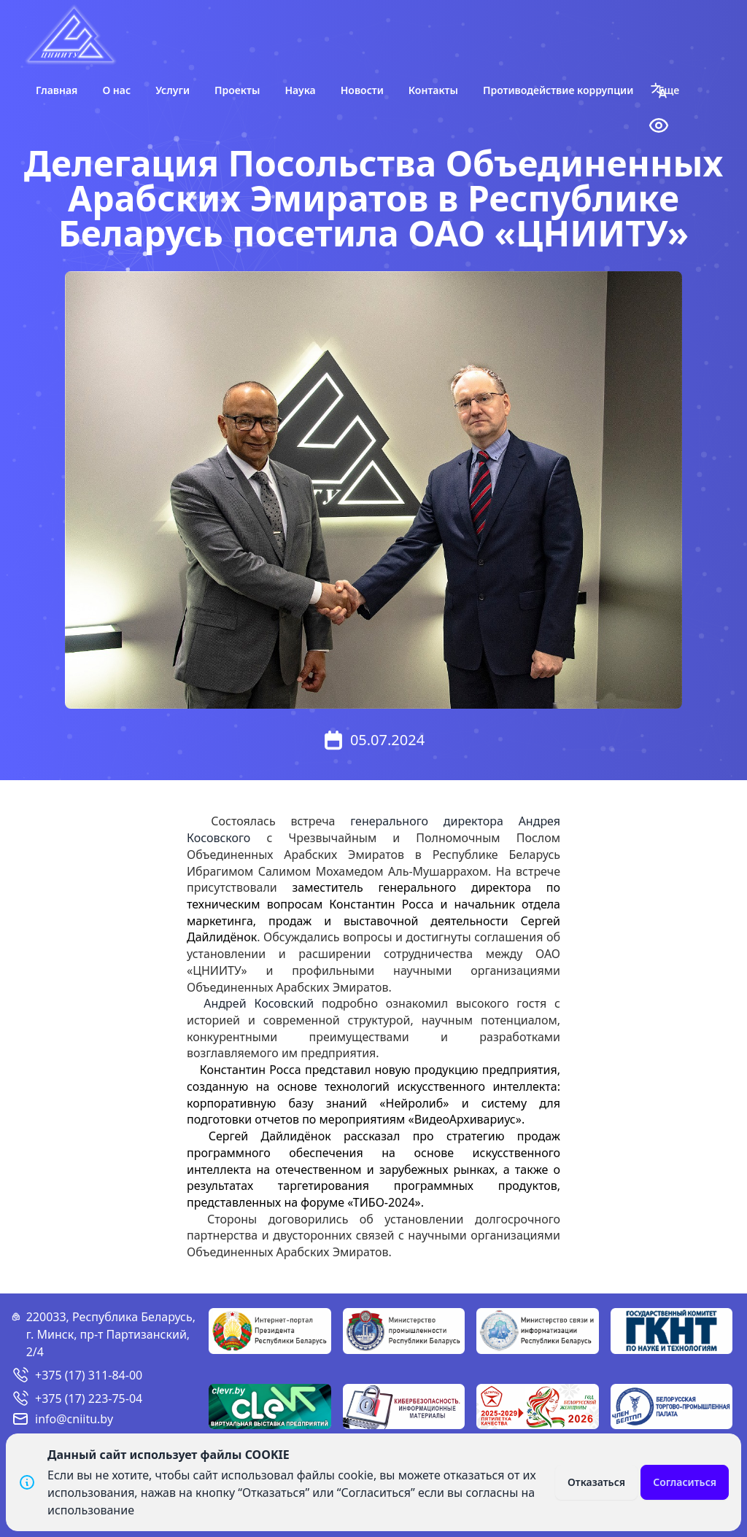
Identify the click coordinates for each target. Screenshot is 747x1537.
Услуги (172, 90)
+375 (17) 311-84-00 (88, 1375)
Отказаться (596, 1482)
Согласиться (684, 1482)
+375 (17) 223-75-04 (88, 1398)
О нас (116, 90)
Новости (362, 90)
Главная (56, 90)
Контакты (433, 90)
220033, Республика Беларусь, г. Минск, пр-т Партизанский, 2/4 (111, 1334)
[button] (658, 90)
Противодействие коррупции (558, 90)
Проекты (237, 90)
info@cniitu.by (74, 1419)
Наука (300, 90)
